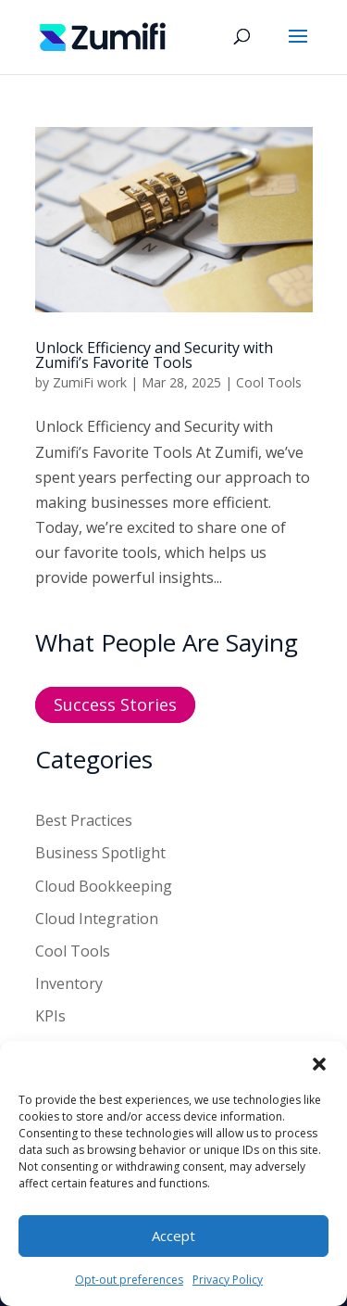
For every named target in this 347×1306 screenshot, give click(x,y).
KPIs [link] (50, 1016)
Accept (173, 1235)
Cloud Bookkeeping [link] (103, 886)
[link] (103, 35)
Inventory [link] (69, 983)
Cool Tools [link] (269, 382)
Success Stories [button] (115, 705)
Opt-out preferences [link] (129, 1279)
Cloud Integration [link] (96, 918)
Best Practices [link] (83, 820)
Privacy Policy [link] (227, 1279)
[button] (319, 1064)
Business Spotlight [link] (100, 853)
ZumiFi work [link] (90, 382)
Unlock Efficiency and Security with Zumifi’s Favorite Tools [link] (154, 355)
